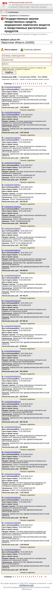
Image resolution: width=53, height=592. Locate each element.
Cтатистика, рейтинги (32, 50)
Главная (4, 16)
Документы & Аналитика (18, 16)
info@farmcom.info (26, 585)
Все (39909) (42, 77)
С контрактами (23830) (27, 77)
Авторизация (13, 12)
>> (45, 84)
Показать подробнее (27, 110)
